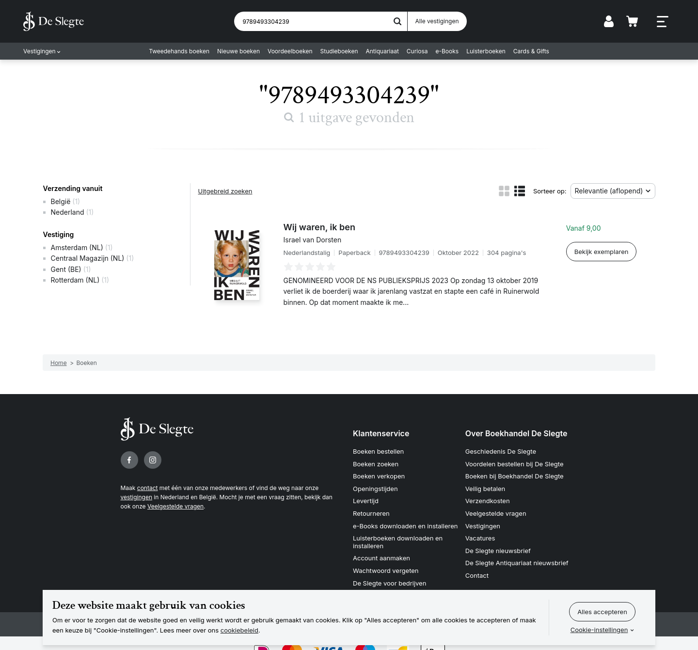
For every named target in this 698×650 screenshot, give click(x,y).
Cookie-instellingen (599, 629)
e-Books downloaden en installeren (405, 526)
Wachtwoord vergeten (386, 570)
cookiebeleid (239, 630)
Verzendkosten (487, 501)
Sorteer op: (550, 191)
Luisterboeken (486, 51)
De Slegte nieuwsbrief (498, 551)
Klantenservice (381, 433)
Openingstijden (375, 488)
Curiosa (417, 51)
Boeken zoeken (375, 464)
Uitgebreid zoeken (225, 191)
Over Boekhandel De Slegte (516, 433)
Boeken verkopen (379, 476)
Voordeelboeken (290, 51)
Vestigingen (39, 51)
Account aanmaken (381, 558)
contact (147, 487)
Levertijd (366, 501)
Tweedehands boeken (179, 51)
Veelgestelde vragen (175, 506)
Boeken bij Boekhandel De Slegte (514, 476)
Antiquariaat (382, 51)
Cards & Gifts (531, 51)
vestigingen (136, 497)
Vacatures (480, 538)
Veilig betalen (485, 488)
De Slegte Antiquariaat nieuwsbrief (517, 563)
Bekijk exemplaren (601, 251)
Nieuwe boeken (238, 51)
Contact (477, 575)
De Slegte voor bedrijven (389, 583)
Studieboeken (339, 51)
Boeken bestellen (378, 451)
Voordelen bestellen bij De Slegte (514, 464)
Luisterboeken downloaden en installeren (398, 542)
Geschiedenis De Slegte (500, 451)
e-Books (447, 51)
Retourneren (371, 513)
